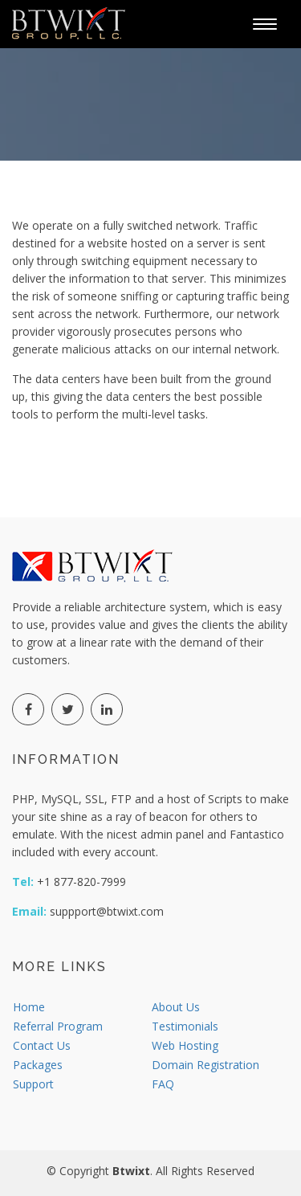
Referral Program (58, 1026)
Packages (38, 1064)
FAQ (163, 1084)
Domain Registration (205, 1064)
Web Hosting (185, 1045)
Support (33, 1084)
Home (29, 1006)
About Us (176, 1006)
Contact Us (42, 1045)
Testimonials (185, 1026)
